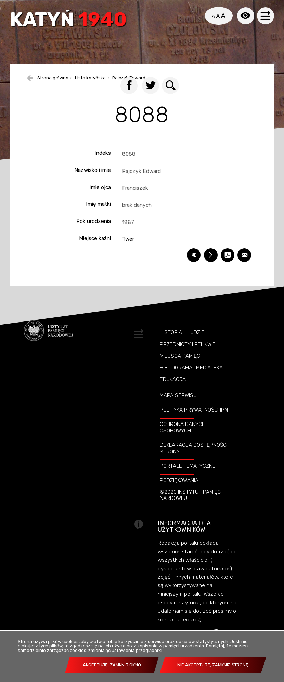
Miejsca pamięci (180, 368)
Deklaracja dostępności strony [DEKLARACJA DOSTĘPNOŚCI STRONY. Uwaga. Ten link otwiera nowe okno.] (194, 460)
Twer (128, 251)
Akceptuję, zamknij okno (112, 664)
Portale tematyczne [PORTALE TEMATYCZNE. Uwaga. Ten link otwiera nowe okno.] (188, 478)
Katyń (70, 21)
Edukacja (173, 391)
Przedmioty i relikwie (188, 356)
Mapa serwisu (178, 407)
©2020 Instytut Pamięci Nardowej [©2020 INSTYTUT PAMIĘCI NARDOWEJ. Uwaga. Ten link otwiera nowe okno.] (191, 507)
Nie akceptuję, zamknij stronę (212, 664)
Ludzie (196, 344)
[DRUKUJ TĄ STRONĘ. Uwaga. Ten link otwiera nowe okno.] (211, 267)
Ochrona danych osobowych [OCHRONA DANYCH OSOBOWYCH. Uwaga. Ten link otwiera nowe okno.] (182, 439)
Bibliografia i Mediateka (191, 379)
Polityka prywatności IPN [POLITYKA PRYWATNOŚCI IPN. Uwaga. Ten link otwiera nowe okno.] (194, 421)
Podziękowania (179, 492)
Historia (171, 344)
